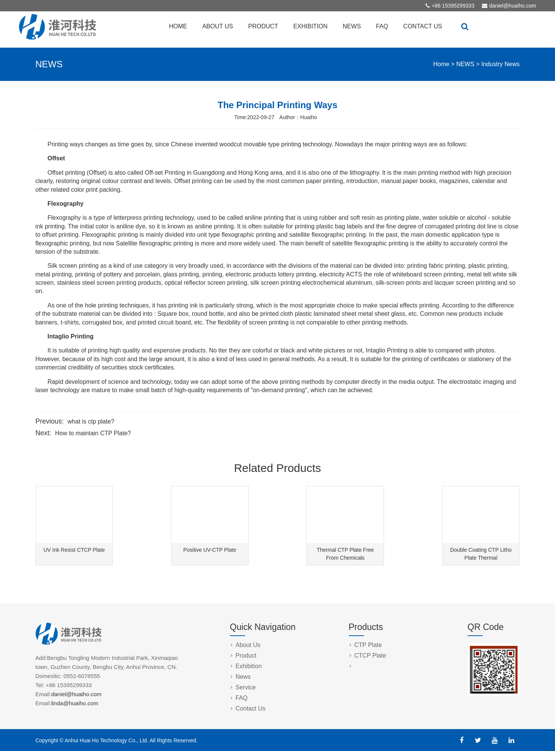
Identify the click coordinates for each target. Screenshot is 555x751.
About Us (248, 645)
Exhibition (249, 666)
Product (246, 655)
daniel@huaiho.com (512, 6)
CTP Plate (368, 645)
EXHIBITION (310, 26)
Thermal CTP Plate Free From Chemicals (345, 554)
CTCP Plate (370, 655)
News (243, 676)
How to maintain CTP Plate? (93, 433)
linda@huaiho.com (74, 703)
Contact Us (251, 708)
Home (441, 64)
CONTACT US (422, 26)
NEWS (352, 26)
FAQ (382, 26)
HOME (178, 26)
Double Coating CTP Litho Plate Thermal (480, 554)
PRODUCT (263, 26)
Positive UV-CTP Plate (209, 550)
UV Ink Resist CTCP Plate (74, 550)
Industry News (500, 64)
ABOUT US (217, 26)
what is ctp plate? (91, 421)
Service (246, 687)
